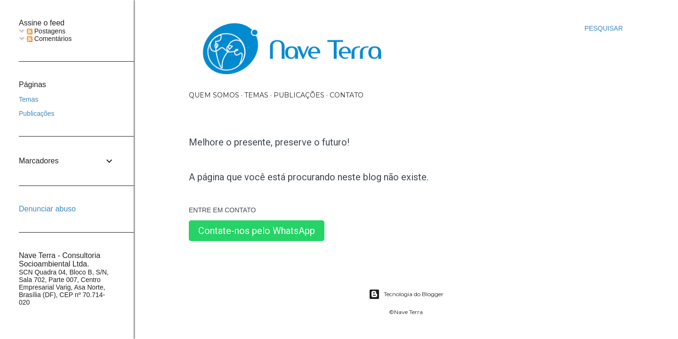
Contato (346, 95)
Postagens (46, 31)
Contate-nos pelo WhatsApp (256, 230)
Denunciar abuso (47, 209)
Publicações (299, 95)
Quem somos (214, 95)
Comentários (49, 38)
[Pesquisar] (603, 28)
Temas (256, 95)
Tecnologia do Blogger (406, 294)
